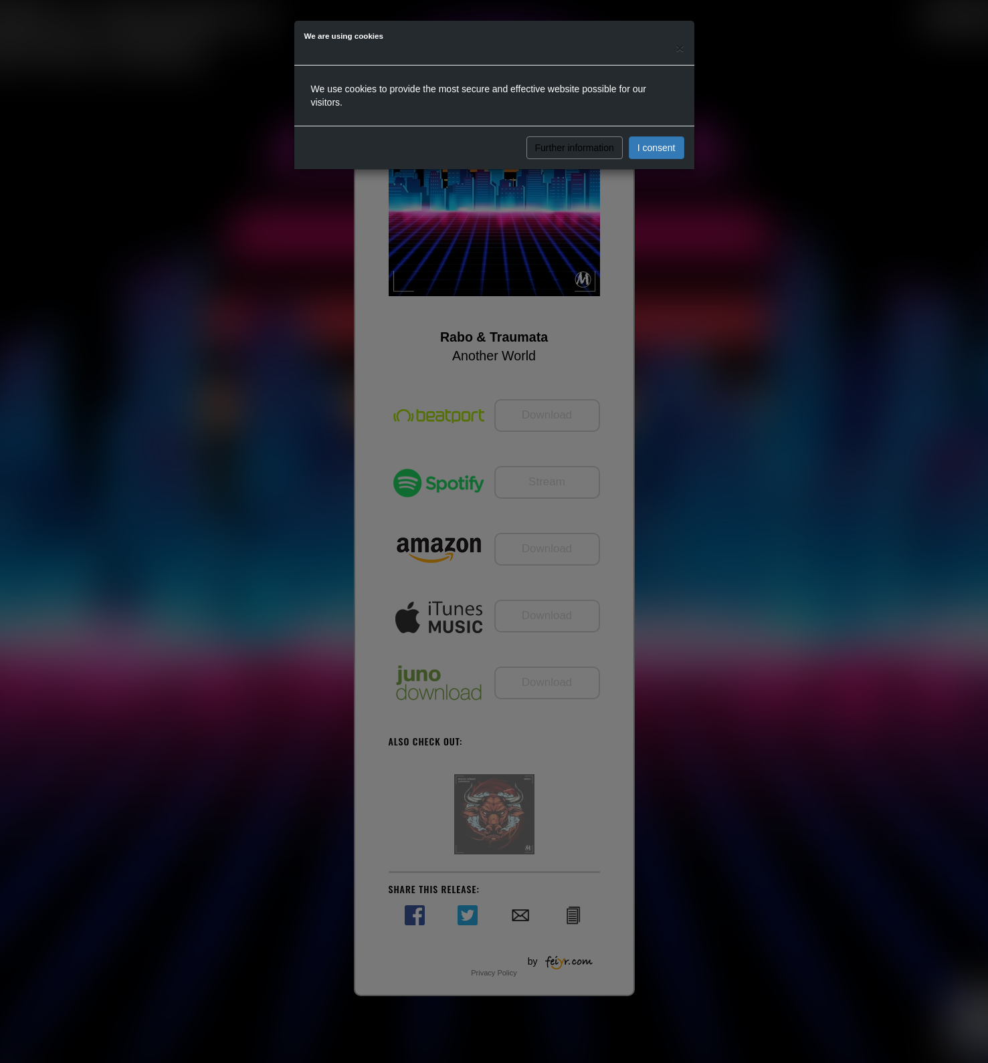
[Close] (680, 48)
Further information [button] (574, 147)
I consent (656, 147)
